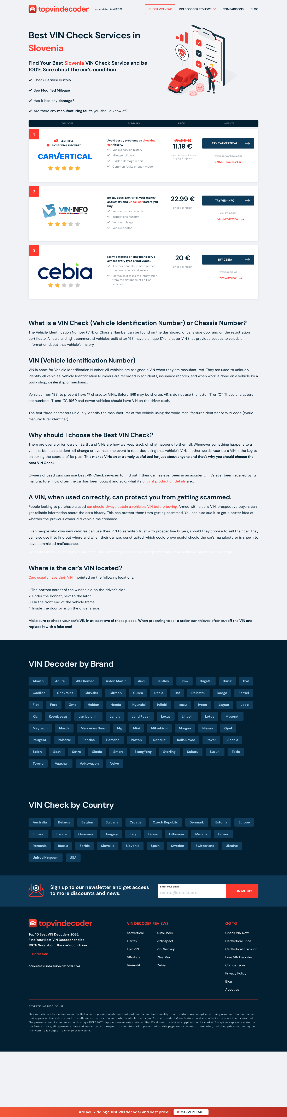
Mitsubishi (159, 728)
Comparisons (233, 10)
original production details (164, 481)
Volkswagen (89, 763)
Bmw (184, 681)
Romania (40, 846)
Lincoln (188, 716)
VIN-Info (133, 957)
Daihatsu (198, 693)
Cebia (161, 965)
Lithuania (176, 834)
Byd (246, 681)
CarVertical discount (241, 949)
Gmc (72, 704)
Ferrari (244, 693)
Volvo (114, 763)
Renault (159, 740)
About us (232, 989)
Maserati (232, 716)
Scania (232, 740)
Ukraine (232, 846)
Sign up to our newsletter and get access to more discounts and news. (99, 890)
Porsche (112, 740)
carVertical (135, 933)
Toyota (38, 763)
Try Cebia (225, 259)
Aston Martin (116, 681)
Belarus (64, 822)
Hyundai (139, 704)
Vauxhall (61, 763)
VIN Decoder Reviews (195, 10)
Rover (211, 740)
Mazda (64, 728)
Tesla (236, 752)
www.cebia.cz (228, 272)
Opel (228, 728)
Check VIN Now (237, 933)
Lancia (115, 716)
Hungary (111, 834)
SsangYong (143, 752)
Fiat (36, 704)
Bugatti (205, 681)
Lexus (165, 716)
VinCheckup (166, 949)
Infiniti (162, 704)
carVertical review (228, 162)
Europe (244, 822)
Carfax (132, 941)
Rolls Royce (186, 740)
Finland (38, 834)
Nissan (207, 728)
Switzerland (204, 846)
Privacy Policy (235, 973)
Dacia (158, 693)
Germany (85, 834)
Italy (132, 834)
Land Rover (141, 716)
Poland (223, 834)
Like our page (39, 954)
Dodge (222, 693)
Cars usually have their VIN (51, 577)
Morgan (185, 728)
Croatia (135, 822)
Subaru (192, 752)
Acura (60, 681)
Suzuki (215, 752)
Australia (40, 822)
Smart (118, 752)
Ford (53, 704)
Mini (136, 728)
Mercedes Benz (93, 728)
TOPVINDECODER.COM (66, 966)
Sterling (169, 752)
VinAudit (133, 965)
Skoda (97, 752)
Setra (76, 752)
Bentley (163, 681)
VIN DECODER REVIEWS (148, 923)
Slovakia (107, 846)
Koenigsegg (58, 716)
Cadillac (39, 693)
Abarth (38, 681)
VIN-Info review (228, 219)
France (61, 834)
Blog (254, 10)
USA (73, 857)
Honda (116, 704)
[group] (133, 275)
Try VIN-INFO (225, 200)
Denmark (196, 822)
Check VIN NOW (160, 10)
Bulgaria (112, 822)
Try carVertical (225, 143)
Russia (63, 846)
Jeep (245, 704)
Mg (119, 728)
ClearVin (163, 957)
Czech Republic (165, 822)
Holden (93, 704)
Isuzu (182, 704)
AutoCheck (165, 933)
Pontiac (88, 740)
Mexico (201, 834)
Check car (136, 202)
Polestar (64, 740)
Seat (57, 752)
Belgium (87, 822)
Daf (177, 693)
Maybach (40, 728)
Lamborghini (88, 716)
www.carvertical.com (228, 156)
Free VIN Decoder (238, 957)
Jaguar (223, 704)
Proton (136, 740)
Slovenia (132, 846)
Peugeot (39, 740)
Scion (37, 752)
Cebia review (228, 278)
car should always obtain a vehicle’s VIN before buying (132, 506)
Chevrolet (65, 693)
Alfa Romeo (85, 681)
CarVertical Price (238, 941)
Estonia (221, 822)
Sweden (177, 846)
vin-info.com (228, 213)
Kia (35, 716)
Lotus (209, 716)
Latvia (153, 834)
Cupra (138, 693)
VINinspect (165, 941)
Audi (141, 681)
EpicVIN (133, 949)
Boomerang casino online (124, 552)
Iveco (202, 704)
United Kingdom (45, 857)
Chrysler (91, 693)
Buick (227, 681)
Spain (155, 846)
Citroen (116, 693)
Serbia (85, 846)
